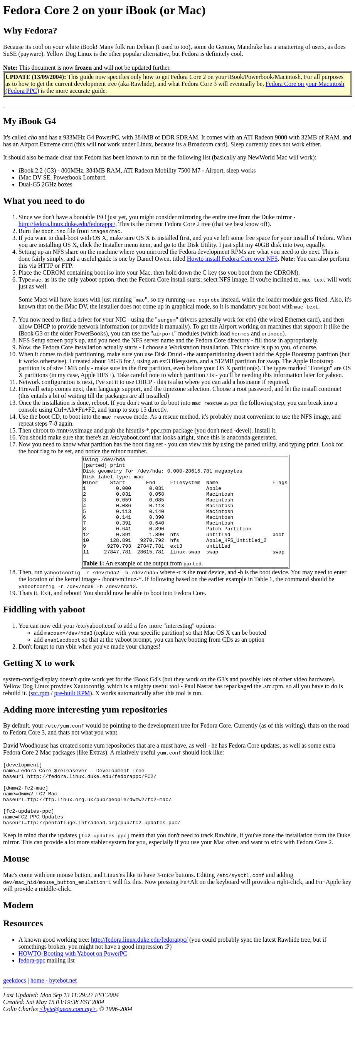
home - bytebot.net (53, 1012)
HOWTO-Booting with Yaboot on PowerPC (73, 986)
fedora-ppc (32, 992)
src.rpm (40, 712)
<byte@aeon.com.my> (67, 1041)
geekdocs (14, 1012)
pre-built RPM (72, 712)
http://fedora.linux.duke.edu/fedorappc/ (67, 224)
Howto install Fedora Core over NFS (232, 258)
